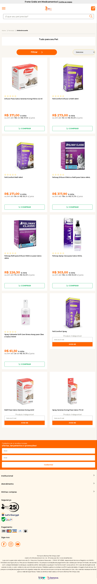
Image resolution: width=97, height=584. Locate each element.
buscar (91, 16)
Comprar (26, 128)
